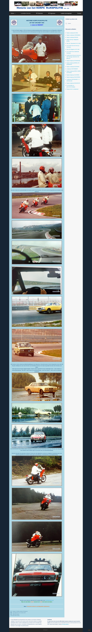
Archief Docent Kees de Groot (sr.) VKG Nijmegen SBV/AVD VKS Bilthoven (74, 57)
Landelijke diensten (26, 13)
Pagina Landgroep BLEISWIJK (73, 66)
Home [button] (13, 13)
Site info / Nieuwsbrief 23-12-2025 (74, 43)
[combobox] (73, 23)
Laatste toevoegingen (66, 13)
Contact (79, 13)
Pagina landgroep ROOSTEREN (73, 77)
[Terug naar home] (46, 5)
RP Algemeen (51, 13)
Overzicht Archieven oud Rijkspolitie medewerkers (38, 606)
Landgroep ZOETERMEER (72, 68)
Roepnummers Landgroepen (72, 89)
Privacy (43, 629)
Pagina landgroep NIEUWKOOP (73, 83)
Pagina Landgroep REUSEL (72, 37)
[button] (89, 630)
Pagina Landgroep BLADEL (72, 32)
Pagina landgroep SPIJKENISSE (73, 60)
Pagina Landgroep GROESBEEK (73, 35)
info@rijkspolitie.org (49, 600)
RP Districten (39, 13)
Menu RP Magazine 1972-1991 (73, 49)
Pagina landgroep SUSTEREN (73, 74)
